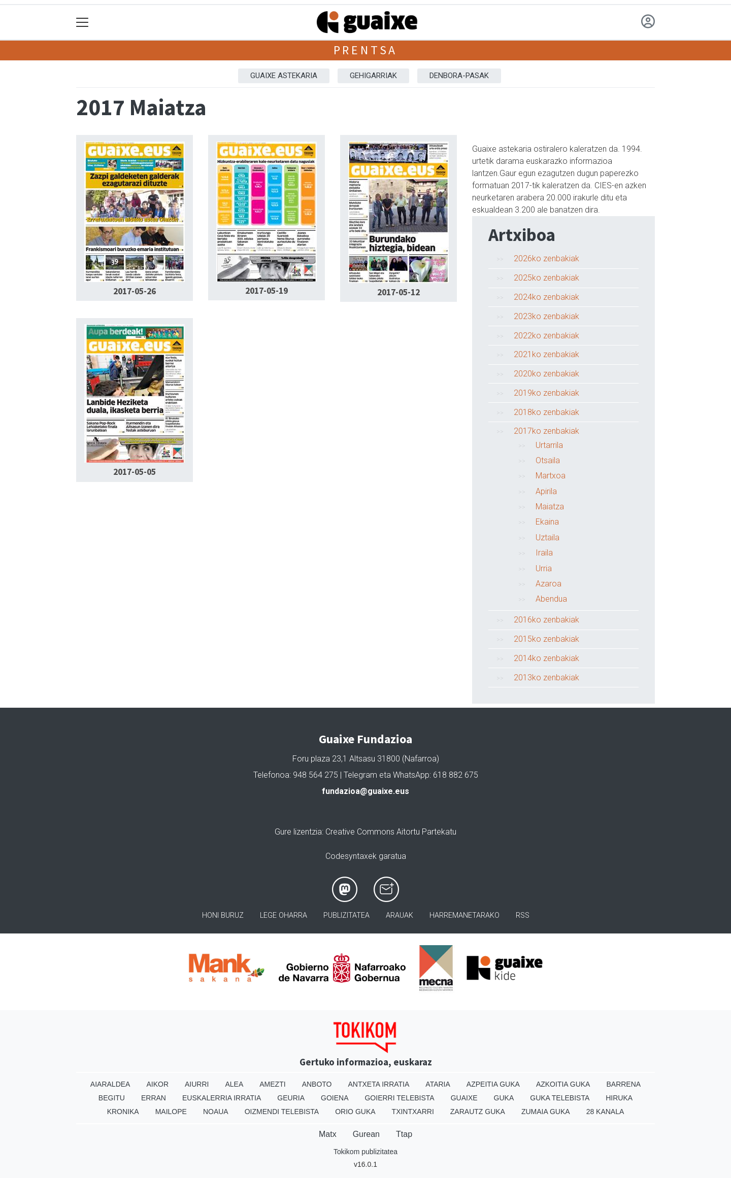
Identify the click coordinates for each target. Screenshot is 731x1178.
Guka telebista (559, 1098)
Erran (153, 1098)
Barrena (623, 1084)
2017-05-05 (134, 471)
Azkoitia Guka (563, 1084)
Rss (522, 915)
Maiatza (550, 506)
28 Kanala (605, 1111)
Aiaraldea (110, 1084)
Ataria (437, 1084)
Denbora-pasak (459, 75)
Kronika (123, 1111)
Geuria (291, 1098)
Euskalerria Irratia (221, 1098)
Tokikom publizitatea (365, 1152)
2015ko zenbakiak (546, 639)
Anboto (317, 1084)
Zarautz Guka (477, 1111)
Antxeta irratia (379, 1084)
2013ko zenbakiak (546, 677)
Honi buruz (223, 915)
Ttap (404, 1134)
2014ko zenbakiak (546, 658)
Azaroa (548, 583)
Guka (504, 1098)
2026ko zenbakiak (546, 258)
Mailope (171, 1111)
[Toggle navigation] (82, 22)
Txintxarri (413, 1111)
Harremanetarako (464, 915)
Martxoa (551, 475)
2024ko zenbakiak (546, 297)
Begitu (111, 1098)
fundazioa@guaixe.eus (365, 791)
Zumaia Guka (545, 1111)
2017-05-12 (398, 292)
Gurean (366, 1134)
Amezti (272, 1084)
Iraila (544, 553)
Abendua (551, 599)
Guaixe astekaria (283, 75)
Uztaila (547, 537)
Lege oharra (283, 915)
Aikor (157, 1084)
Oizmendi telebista (282, 1111)
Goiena (334, 1098)
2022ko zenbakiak (546, 335)
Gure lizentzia (298, 832)
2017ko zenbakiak (546, 431)
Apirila (546, 491)
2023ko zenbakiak (546, 316)
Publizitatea (346, 915)
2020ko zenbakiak (546, 373)
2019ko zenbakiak (546, 393)
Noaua (215, 1111)
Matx (328, 1134)
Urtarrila (549, 445)
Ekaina (547, 522)
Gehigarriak (373, 75)
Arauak (399, 915)
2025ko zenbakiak (546, 278)
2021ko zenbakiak (546, 354)
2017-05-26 (134, 291)
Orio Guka (355, 1111)
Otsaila (548, 460)
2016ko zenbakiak (546, 620)
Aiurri (197, 1084)
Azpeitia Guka (493, 1084)
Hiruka (619, 1098)
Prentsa (366, 50)
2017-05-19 (266, 290)
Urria (544, 568)
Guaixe (464, 1098)
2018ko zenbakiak (546, 412)
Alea (234, 1084)
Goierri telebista (399, 1098)
